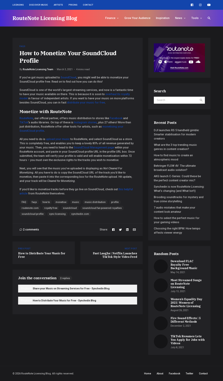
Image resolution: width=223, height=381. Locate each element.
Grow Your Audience (137, 18)
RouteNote (26, 118)
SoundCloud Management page (94, 147)
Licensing (18, 5)
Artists (58, 5)
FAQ (24, 202)
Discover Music (38, 5)
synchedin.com (80, 214)
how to (46, 202)
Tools (195, 18)
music (75, 202)
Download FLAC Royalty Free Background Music (184, 264)
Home (147, 373)
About (160, 373)
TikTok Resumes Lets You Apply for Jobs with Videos (188, 339)
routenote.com (30, 208)
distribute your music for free (86, 102)
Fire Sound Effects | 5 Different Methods (186, 319)
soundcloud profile (33, 214)
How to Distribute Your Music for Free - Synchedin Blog (64, 300)
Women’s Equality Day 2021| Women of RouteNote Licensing (186, 302)
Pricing (73, 5)
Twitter (189, 373)
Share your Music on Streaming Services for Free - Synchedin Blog (71, 288)
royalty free (50, 208)
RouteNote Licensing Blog (45, 18)
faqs (34, 202)
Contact (88, 5)
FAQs (22, 46)
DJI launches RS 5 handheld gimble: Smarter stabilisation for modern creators (176, 134)
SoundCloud (68, 77)
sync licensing (57, 214)
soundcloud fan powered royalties (102, 208)
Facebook (116, 118)
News (178, 18)
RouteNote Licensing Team (38, 69)
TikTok (24, 122)
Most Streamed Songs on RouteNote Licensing (186, 283)
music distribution (95, 202)
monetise (61, 202)
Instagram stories (85, 122)
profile (115, 202)
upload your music (58, 139)
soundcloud (70, 208)
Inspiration (163, 18)
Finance (110, 18)
